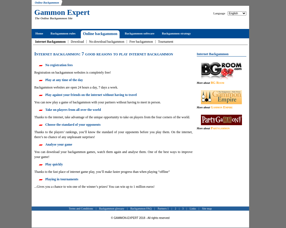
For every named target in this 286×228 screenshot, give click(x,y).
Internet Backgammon (50, 41)
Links (193, 208)
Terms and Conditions (81, 208)
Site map (207, 208)
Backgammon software (139, 33)
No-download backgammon (106, 41)
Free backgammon (141, 41)
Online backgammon (100, 34)
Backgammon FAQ (140, 208)
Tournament (165, 41)
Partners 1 (163, 208)
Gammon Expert (62, 12)
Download (77, 41)
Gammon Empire (222, 107)
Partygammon (220, 128)
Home (39, 33)
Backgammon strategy (176, 33)
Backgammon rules (63, 33)
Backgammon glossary (111, 208)
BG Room (217, 83)
